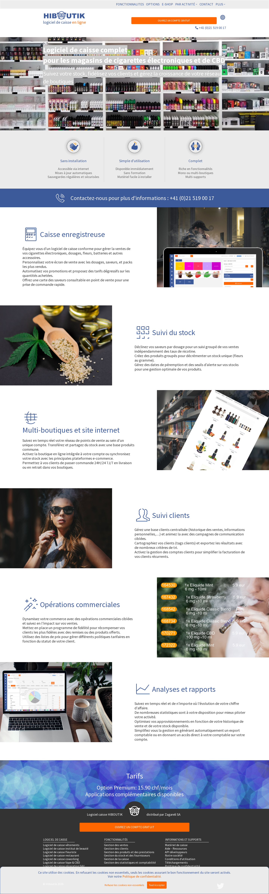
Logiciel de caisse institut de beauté (65, 848)
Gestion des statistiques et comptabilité (130, 862)
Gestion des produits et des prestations (129, 852)
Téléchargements (176, 862)
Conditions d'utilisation (180, 859)
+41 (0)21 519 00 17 (212, 28)
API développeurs (176, 852)
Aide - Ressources (176, 848)
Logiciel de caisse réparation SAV (63, 866)
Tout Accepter (157, 885)
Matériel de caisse (176, 845)
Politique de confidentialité (182, 866)
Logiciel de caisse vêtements (61, 845)
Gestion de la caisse (116, 859)
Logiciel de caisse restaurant (61, 855)
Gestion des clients (116, 848)
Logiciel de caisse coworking (61, 859)
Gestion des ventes (116, 845)
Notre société (174, 855)
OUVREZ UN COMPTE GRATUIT (174, 20)
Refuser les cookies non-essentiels (124, 885)
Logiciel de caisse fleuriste (59, 852)
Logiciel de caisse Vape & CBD (61, 862)
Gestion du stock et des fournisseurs (127, 855)
